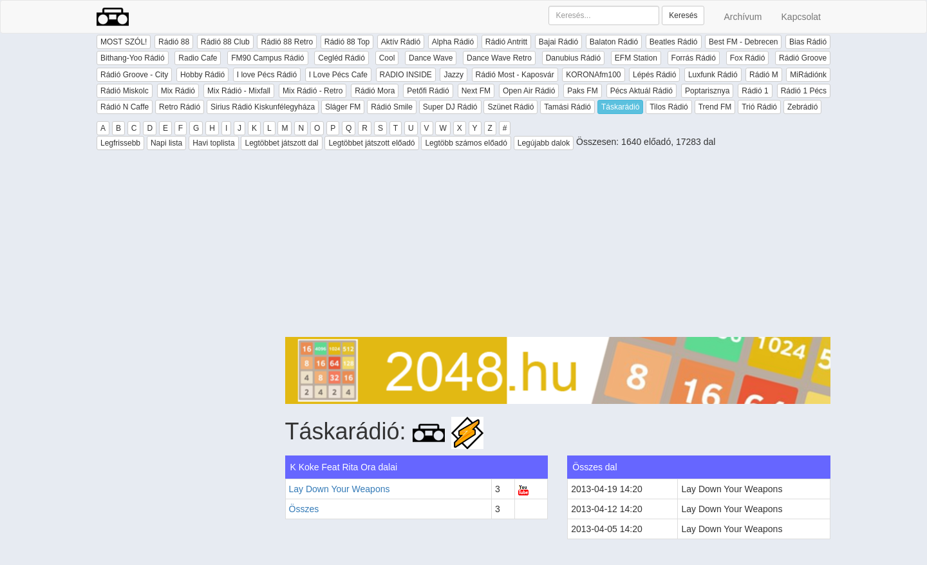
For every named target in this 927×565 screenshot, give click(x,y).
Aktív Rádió (400, 41)
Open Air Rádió (529, 90)
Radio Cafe (197, 57)
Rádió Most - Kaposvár (515, 74)
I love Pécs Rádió (267, 74)
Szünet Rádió (510, 106)
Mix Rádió (178, 90)
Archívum (743, 17)
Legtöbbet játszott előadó (371, 143)
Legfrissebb (120, 143)
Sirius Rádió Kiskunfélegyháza (263, 106)
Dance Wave (431, 57)
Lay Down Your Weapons (339, 489)
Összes (304, 509)
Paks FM (582, 90)
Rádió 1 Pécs (804, 90)
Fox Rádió (747, 57)
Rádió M (763, 74)
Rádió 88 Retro (287, 41)
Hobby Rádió (202, 74)
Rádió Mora (375, 90)
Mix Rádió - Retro (312, 90)
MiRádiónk (808, 74)
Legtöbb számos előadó (466, 143)
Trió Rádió (759, 106)
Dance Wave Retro (499, 57)
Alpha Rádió (453, 41)
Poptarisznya (707, 90)
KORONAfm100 (593, 74)
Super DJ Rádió (450, 106)
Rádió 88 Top (347, 41)
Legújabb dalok (544, 143)
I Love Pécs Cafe (338, 74)
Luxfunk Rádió (713, 74)
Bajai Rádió (558, 41)
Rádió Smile (392, 106)
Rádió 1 (755, 90)
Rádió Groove (803, 57)
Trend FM (715, 106)
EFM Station (636, 57)
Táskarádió (620, 106)
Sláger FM (342, 106)
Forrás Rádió (693, 57)
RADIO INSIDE (406, 74)
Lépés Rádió (654, 74)
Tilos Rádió (669, 106)
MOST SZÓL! (123, 41)
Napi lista (166, 143)
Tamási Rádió (567, 106)
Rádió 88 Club (225, 41)
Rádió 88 (173, 41)
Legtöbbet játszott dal (281, 143)
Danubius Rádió (573, 57)
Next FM (476, 90)
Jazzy (454, 74)
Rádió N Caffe (124, 106)
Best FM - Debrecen (743, 41)
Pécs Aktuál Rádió (641, 90)
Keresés (683, 15)
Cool (387, 57)
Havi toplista (213, 143)
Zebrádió (802, 106)
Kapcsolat (801, 17)
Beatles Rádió (674, 41)
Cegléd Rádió (341, 57)
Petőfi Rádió (428, 90)
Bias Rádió (808, 41)
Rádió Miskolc (124, 90)
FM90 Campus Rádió (267, 57)
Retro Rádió (179, 106)
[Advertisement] (558, 247)
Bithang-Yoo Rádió (132, 57)
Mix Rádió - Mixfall (238, 90)
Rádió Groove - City (134, 74)
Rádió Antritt (506, 41)
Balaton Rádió (614, 41)
